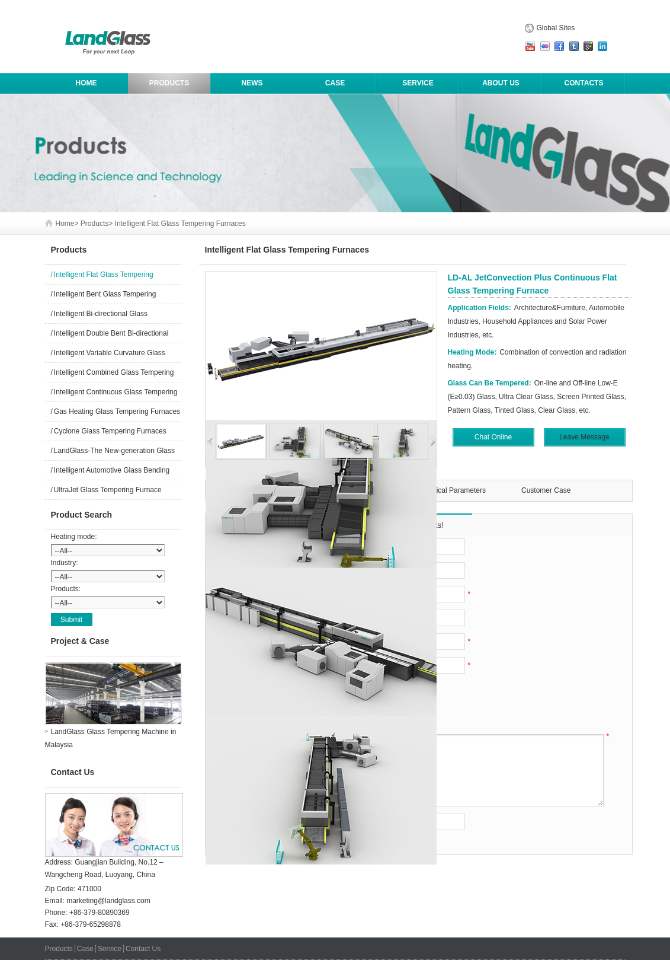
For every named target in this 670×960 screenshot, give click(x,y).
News (252, 83)
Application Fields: (479, 308)
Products (169, 83)
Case (335, 83)
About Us (501, 83)
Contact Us (143, 949)
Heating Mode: (472, 352)
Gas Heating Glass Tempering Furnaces (117, 411)
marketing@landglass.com (108, 901)
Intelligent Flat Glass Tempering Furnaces (180, 223)
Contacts (584, 83)
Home (65, 223)
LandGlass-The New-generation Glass (114, 450)
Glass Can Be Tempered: (489, 383)
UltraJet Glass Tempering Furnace (108, 490)
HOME (86, 83)
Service (417, 83)
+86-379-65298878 (90, 924)
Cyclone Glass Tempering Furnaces (110, 431)
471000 (89, 889)
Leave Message (584, 437)
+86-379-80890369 (99, 912)
